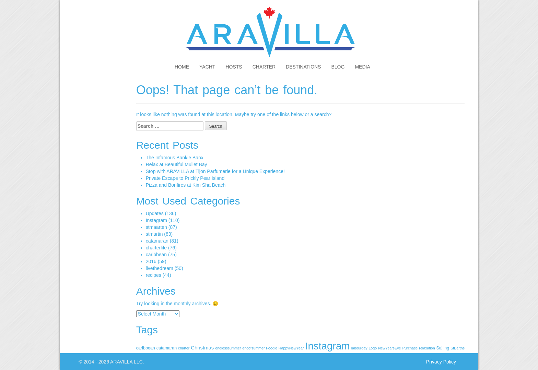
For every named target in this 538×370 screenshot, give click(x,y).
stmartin (154, 234)
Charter (264, 67)
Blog (338, 67)
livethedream (159, 268)
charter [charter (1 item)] (183, 348)
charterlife (156, 247)
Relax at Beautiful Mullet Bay (176, 164)
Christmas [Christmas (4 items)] (202, 347)
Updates (155, 213)
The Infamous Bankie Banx (174, 157)
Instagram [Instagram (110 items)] (327, 346)
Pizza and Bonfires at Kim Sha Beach (186, 185)
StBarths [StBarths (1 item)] (458, 348)
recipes (153, 275)
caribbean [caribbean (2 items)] (145, 348)
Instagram (156, 220)
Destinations (303, 67)
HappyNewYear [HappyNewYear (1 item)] (291, 348)
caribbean (156, 254)
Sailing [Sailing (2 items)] (442, 348)
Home (182, 67)
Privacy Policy (441, 362)
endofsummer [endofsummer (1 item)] (253, 348)
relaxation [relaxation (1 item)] (427, 348)
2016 (151, 261)
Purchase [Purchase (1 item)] (410, 348)
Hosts (233, 67)
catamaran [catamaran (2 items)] (166, 348)
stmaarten (156, 227)
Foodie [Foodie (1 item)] (271, 348)
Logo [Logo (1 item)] (373, 348)
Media (362, 67)
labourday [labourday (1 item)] (359, 348)
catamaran (157, 241)
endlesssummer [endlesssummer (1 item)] (228, 348)
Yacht (207, 67)
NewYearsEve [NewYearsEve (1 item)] (389, 348)
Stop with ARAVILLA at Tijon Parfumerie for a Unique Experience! (215, 171)
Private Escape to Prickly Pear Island (185, 178)
